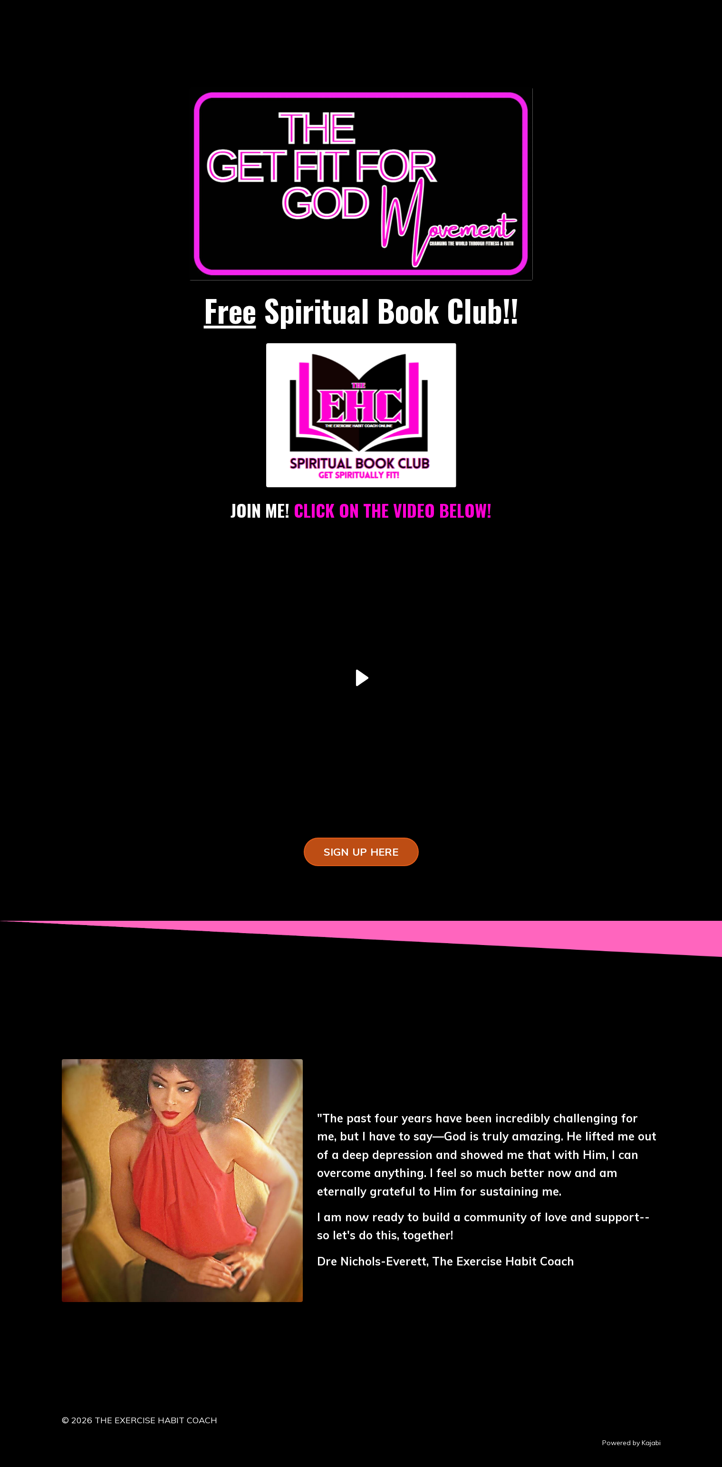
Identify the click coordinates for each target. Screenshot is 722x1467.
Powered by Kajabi (631, 1442)
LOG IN (85, 15)
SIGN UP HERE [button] (361, 851)
